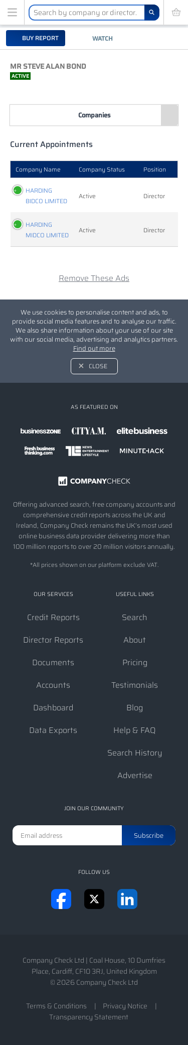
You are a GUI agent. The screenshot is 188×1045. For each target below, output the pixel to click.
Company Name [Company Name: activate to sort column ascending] (38, 169)
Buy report (40, 38)
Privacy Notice (125, 1005)
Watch (102, 38)
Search (134, 617)
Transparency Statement (88, 1016)
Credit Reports (53, 617)
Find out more (94, 348)
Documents (53, 662)
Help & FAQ (134, 730)
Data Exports (53, 730)
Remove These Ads (94, 278)
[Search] (151, 13)
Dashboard (53, 707)
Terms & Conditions (56, 1005)
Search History (134, 753)
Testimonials (134, 685)
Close (98, 366)
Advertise (134, 775)
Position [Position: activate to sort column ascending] (154, 169)
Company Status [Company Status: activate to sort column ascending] (102, 169)
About (134, 640)
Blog (134, 707)
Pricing (134, 662)
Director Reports (53, 640)
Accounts (53, 685)
